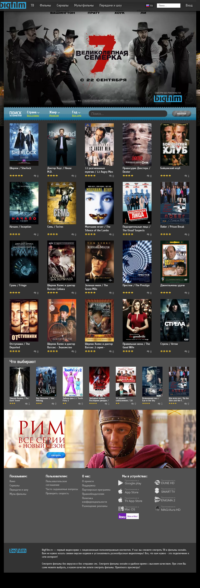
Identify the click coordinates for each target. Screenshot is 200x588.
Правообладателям (93, 494)
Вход (189, 5)
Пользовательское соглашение (56, 483)
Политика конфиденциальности (94, 500)
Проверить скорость (57, 493)
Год (76, 112)
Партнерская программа (96, 490)
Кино (12, 481)
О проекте (88, 481)
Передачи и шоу (110, 5)
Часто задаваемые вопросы (62, 489)
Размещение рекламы (94, 506)
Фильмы (45, 5)
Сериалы (62, 5)
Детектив (54, 115)
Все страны (33, 115)
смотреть (56, 455)
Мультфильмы (84, 5)
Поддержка (88, 485)
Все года (76, 115)
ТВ (32, 5)
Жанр (54, 112)
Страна (33, 112)
